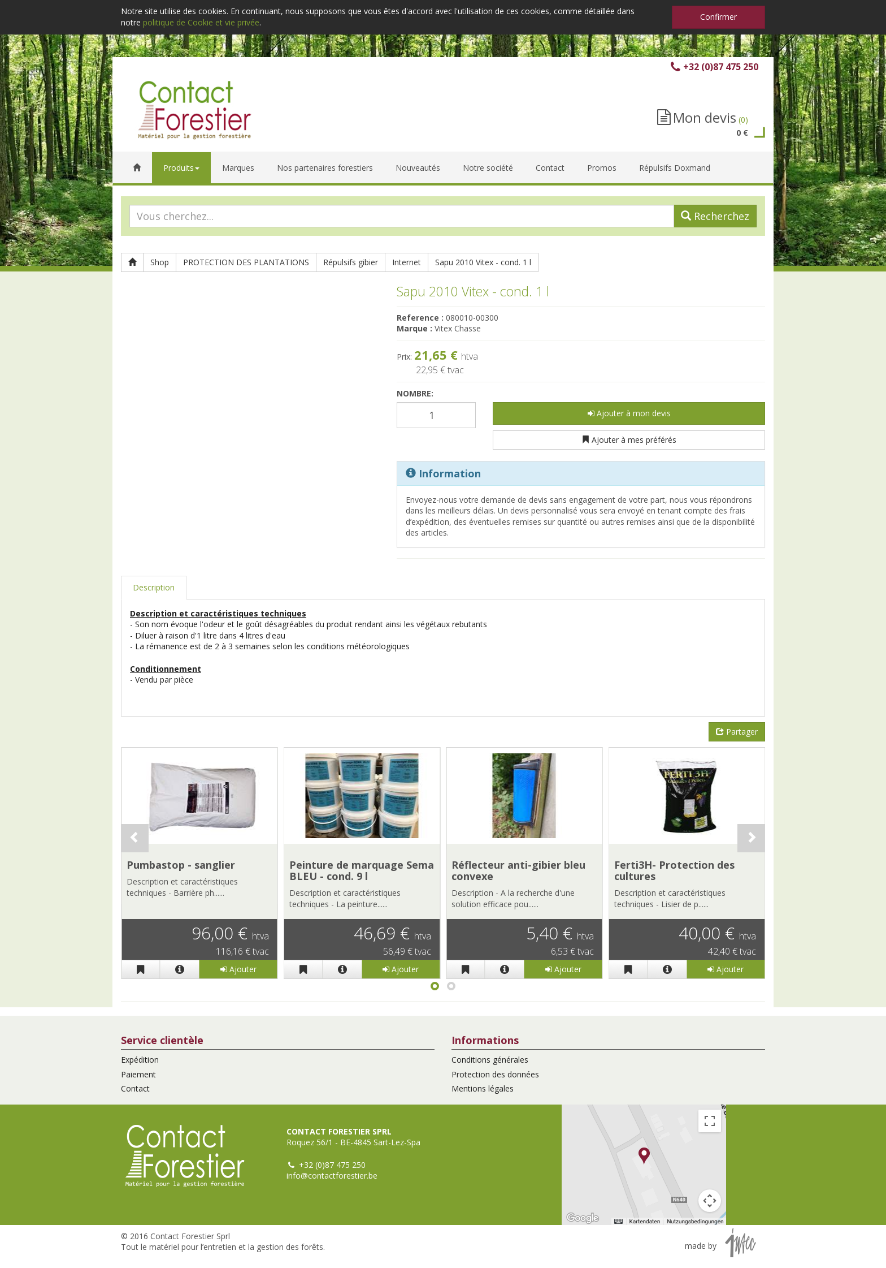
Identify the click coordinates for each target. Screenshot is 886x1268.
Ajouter (238, 969)
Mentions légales (482, 1088)
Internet (406, 262)
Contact (135, 1088)
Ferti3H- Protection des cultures (674, 870)
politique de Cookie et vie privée (201, 22)
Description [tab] (154, 587)
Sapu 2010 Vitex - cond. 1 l (483, 262)
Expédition (140, 1059)
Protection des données (495, 1074)
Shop (159, 262)
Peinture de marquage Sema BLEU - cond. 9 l (361, 870)
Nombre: (415, 393)
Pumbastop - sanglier (181, 865)
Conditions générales (489, 1059)
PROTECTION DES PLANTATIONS (246, 262)
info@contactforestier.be (331, 1175)
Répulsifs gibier (350, 262)
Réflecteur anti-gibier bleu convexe (518, 870)
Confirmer (718, 16)
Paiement (138, 1074)
